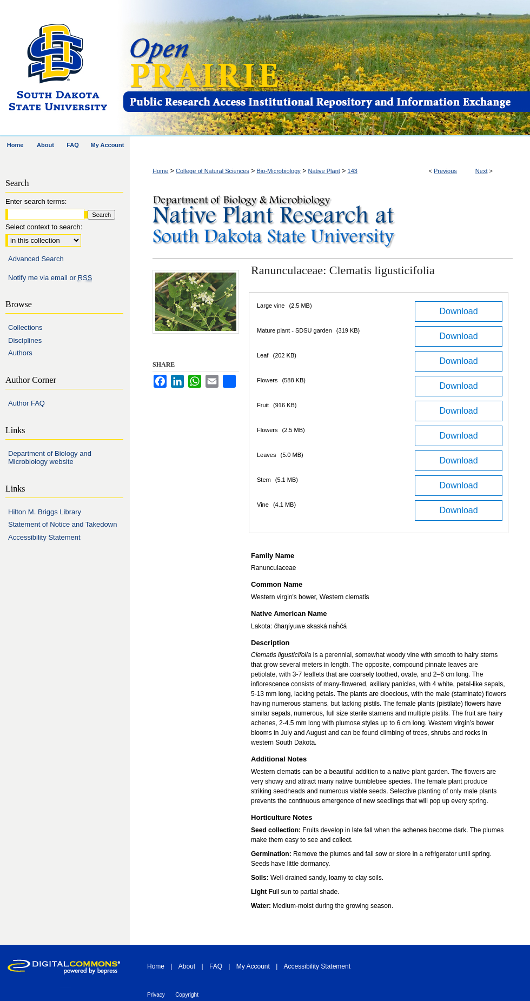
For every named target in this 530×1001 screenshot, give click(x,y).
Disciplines (25, 340)
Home (160, 171)
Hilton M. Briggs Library (44, 512)
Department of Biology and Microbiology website (49, 457)
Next (481, 171)
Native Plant (324, 171)
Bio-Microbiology (279, 171)
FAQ (215, 966)
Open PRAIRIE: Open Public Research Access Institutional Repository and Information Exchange (326, 68)
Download (458, 311)
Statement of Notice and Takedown (62, 524)
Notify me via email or (50, 278)
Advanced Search (36, 259)
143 (352, 171)
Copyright (186, 995)
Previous (445, 171)
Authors (20, 353)
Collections (25, 327)
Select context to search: (43, 227)
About (186, 966)
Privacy (156, 995)
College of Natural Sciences (212, 171)
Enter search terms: (36, 201)
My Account (253, 966)
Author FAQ (26, 403)
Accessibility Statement (44, 537)
